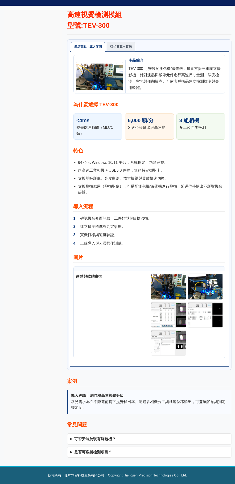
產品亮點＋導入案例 (88, 46)
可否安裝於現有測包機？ (95, 439)
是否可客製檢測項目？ (93, 452)
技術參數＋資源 (121, 46)
